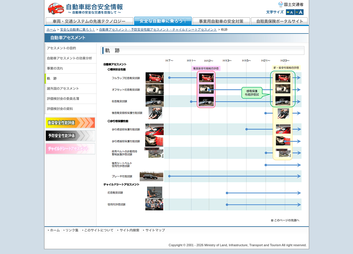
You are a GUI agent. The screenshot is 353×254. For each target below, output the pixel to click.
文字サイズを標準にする (290, 12)
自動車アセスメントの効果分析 (71, 58)
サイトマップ (154, 230)
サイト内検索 (128, 230)
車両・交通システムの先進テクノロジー (89, 21)
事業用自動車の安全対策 (221, 21)
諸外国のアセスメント (71, 89)
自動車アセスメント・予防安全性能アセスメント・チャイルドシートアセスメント (158, 29)
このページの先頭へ (285, 220)
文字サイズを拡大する (299, 12)
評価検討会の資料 (71, 109)
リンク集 (72, 230)
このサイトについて (98, 230)
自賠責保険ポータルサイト (280, 21)
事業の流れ (71, 69)
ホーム (51, 29)
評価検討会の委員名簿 (71, 99)
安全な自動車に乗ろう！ (163, 21)
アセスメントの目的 (71, 48)
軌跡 (71, 79)
